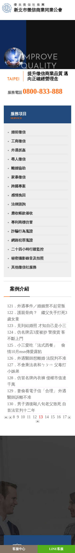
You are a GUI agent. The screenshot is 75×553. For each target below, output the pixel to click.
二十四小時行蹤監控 (27, 249)
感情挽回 (18, 195)
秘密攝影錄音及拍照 (27, 258)
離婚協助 (18, 168)
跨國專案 (18, 186)
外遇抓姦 (18, 150)
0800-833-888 (42, 91)
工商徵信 (18, 141)
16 (59, 417)
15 (53, 417)
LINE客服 (56, 549)
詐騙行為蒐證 (22, 231)
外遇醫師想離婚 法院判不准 (41, 358)
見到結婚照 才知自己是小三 (41, 325)
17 (65, 417)
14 (47, 417)
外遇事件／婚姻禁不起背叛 (41, 306)
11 (29, 417)
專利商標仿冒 (22, 222)
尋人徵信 (18, 159)
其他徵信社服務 (23, 267)
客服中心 (18, 549)
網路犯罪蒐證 (22, 240)
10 (23, 417)
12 (35, 417)
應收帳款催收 (22, 213)
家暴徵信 (18, 177)
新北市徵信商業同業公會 (38, 7)
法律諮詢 (18, 204)
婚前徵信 (18, 132)
